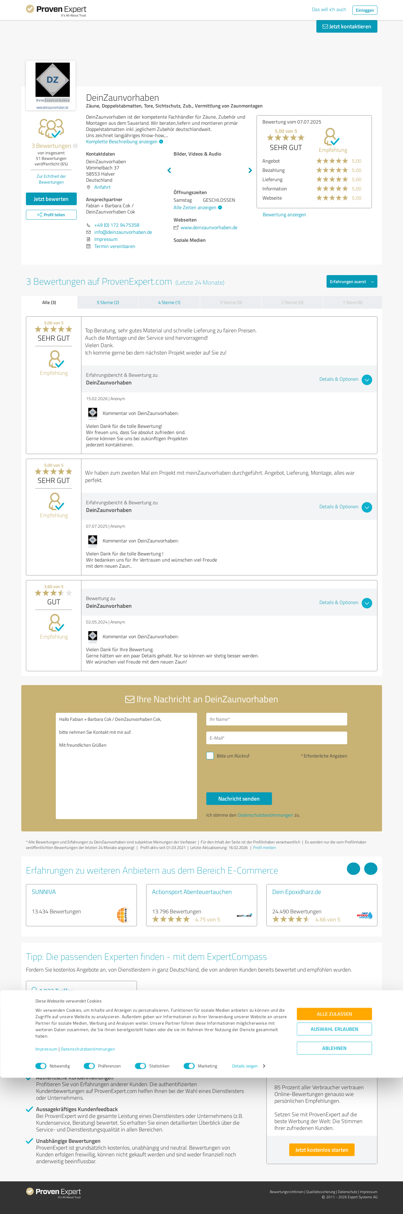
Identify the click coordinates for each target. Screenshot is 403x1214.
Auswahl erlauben (334, 1165)
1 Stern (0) (352, 302)
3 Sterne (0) (231, 302)
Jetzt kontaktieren (347, 26)
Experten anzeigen (59, 1024)
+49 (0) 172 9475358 (116, 224)
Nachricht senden (239, 798)
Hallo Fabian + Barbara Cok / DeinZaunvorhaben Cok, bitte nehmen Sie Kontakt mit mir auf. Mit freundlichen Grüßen (126, 766)
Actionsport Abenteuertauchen (192, 891)
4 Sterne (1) (169, 302)
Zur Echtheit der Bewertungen (51, 179)
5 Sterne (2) (108, 302)
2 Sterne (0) (292, 302)
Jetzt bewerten (51, 199)
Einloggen (365, 10)
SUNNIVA (44, 891)
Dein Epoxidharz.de (296, 891)
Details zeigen (245, 1202)
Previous (169, 171)
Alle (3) (49, 302)
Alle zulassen (334, 1150)
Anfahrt (102, 187)
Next (250, 171)
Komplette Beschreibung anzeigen (124, 141)
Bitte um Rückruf (233, 756)
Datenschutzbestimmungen (88, 1185)
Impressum (46, 1185)
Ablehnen (334, 1184)
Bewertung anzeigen (284, 214)
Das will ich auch (329, 9)
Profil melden (264, 847)
